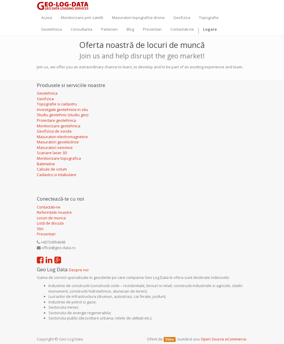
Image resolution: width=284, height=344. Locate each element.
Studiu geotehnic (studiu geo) (62, 114)
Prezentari (46, 234)
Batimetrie (46, 163)
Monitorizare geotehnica (59, 125)
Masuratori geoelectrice (58, 142)
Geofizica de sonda (54, 131)
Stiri (40, 228)
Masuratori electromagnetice (62, 136)
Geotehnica (47, 93)
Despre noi (79, 269)
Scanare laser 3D (52, 152)
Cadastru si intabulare (56, 174)
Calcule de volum (52, 169)
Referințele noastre (54, 212)
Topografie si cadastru (57, 104)
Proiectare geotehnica (57, 120)
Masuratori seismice (55, 147)
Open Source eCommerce (223, 339)
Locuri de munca (51, 217)
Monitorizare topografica (59, 158)
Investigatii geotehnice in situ (62, 109)
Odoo (169, 339)
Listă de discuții (50, 223)
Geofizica (45, 98)
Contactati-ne (48, 207)
